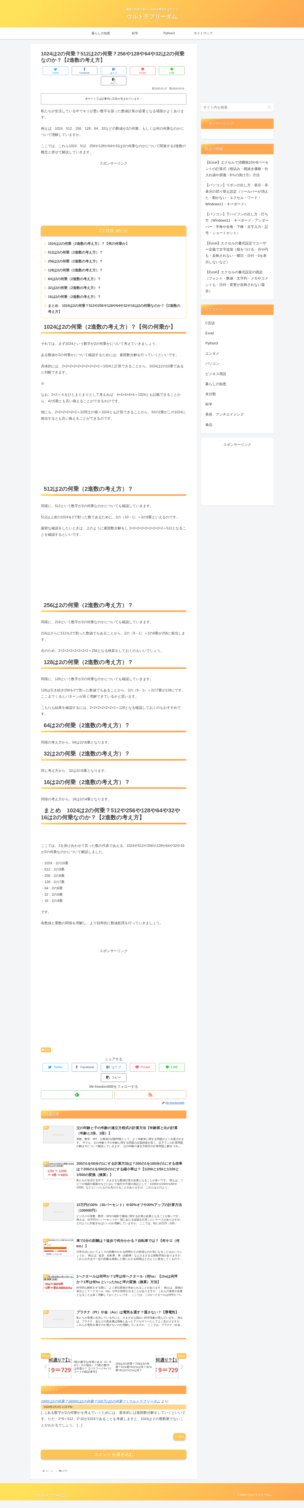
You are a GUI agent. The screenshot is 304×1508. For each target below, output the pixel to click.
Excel (209, 333)
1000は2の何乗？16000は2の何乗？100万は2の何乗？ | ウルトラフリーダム (100, 1409)
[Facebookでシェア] (77, 70)
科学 (46, 1041)
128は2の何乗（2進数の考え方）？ (75, 261)
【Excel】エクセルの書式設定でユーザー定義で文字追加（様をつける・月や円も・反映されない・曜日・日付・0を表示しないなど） (236, 252)
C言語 (210, 323)
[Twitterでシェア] (53, 70)
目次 (110, 220)
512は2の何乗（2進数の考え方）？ (75, 243)
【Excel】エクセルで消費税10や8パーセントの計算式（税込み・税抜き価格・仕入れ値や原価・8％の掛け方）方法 (237, 168)
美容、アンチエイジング (224, 414)
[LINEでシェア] (150, 70)
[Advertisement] (113, 183)
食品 (208, 425)
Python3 (211, 343)
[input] (237, 107)
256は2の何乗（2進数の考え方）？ (75, 252)
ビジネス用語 (215, 374)
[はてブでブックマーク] (101, 70)
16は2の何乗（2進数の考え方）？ (74, 288)
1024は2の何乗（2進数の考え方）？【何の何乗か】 (89, 234)
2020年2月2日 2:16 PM (58, 1414)
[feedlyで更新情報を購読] (77, 1076)
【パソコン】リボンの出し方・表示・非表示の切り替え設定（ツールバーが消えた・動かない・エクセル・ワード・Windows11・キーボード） (236, 194)
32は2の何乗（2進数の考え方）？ (74, 279)
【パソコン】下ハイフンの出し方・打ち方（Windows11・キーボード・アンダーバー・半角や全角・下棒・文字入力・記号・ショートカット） (237, 223)
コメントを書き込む (114, 1461)
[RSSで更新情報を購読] (150, 1076)
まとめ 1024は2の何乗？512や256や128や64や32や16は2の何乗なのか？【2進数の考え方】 (113, 300)
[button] (174, 70)
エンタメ (212, 353)
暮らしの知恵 (215, 384)
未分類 (210, 394)
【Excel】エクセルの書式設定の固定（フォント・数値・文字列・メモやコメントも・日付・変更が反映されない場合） (236, 281)
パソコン (212, 364)
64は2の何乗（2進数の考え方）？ (74, 270)
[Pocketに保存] (125, 70)
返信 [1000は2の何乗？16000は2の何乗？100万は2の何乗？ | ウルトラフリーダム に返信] (179, 1444)
